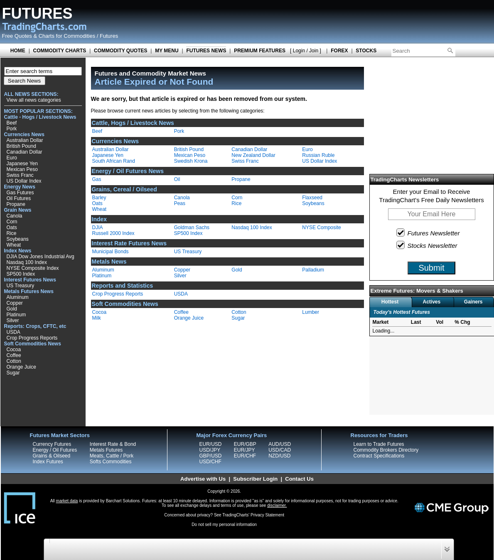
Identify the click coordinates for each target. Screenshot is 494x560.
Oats (12, 227)
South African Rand (113, 161)
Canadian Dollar (24, 152)
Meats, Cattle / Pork (111, 456)
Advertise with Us (203, 479)
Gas (96, 179)
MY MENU (166, 51)
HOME (17, 51)
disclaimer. (277, 505)
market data (67, 501)
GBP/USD (210, 456)
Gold (12, 309)
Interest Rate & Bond (113, 444)
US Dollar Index (24, 181)
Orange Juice (21, 367)
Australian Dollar (25, 140)
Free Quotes (17, 36)
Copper (15, 303)
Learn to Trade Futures (379, 444)
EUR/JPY (244, 450)
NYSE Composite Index (33, 268)
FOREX (339, 51)
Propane (16, 204)
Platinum (16, 315)
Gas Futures (20, 193)
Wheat (14, 245)
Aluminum (18, 297)
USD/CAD (279, 450)
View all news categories (34, 100)
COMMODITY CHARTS (59, 51)
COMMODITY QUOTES (120, 51)
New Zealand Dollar (253, 155)
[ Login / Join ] (305, 51)
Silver (13, 320)
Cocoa (14, 349)
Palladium (313, 270)
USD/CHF (210, 462)
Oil (177, 179)
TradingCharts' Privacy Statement (253, 515)
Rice (12, 233)
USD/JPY (210, 450)
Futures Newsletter (428, 232)
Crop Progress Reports (32, 338)
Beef (12, 123)
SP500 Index (21, 274)
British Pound (21, 146)
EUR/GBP (245, 444)
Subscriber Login (255, 479)
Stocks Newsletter (427, 245)
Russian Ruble (318, 155)
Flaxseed (312, 198)
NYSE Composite (321, 227)
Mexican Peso (22, 169)
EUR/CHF (245, 456)
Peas (179, 203)
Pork (12, 129)
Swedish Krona (191, 161)
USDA (13, 332)
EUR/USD (210, 444)
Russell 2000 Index (113, 233)
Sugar (13, 373)
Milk (96, 318)
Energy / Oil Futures (55, 450)
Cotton (14, 361)
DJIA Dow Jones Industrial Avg (40, 256)
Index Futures (48, 462)
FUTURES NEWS (206, 51)
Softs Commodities (111, 462)
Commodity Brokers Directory (386, 450)
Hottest (389, 302)
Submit (431, 267)
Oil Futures (19, 198)
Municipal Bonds (110, 251)
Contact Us (299, 479)
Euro (12, 158)
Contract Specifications (379, 456)
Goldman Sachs (191, 227)
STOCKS (366, 51)
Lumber (310, 312)
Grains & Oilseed (52, 456)
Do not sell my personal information (224, 524)
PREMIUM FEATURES (259, 51)
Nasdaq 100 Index (27, 262)
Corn (12, 222)
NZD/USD (279, 456)
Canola (14, 216)
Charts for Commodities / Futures (78, 36)
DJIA (97, 227)
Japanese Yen (22, 163)
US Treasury (20, 286)
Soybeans (18, 239)
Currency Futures (52, 444)
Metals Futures (106, 450)
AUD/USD (279, 444)
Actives (431, 302)
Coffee (14, 355)
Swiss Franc (20, 175)
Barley (99, 198)
